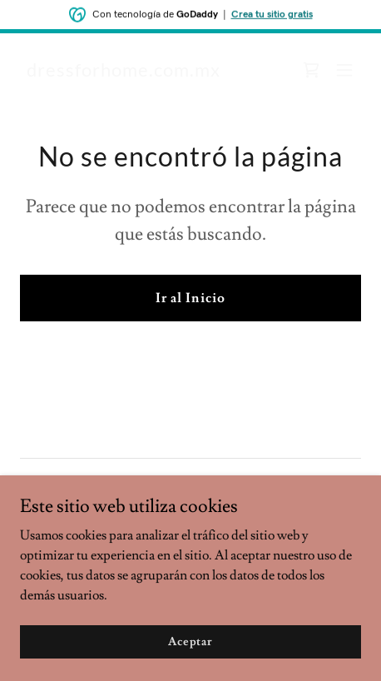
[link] (123, 72)
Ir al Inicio (190, 298)
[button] (344, 70)
